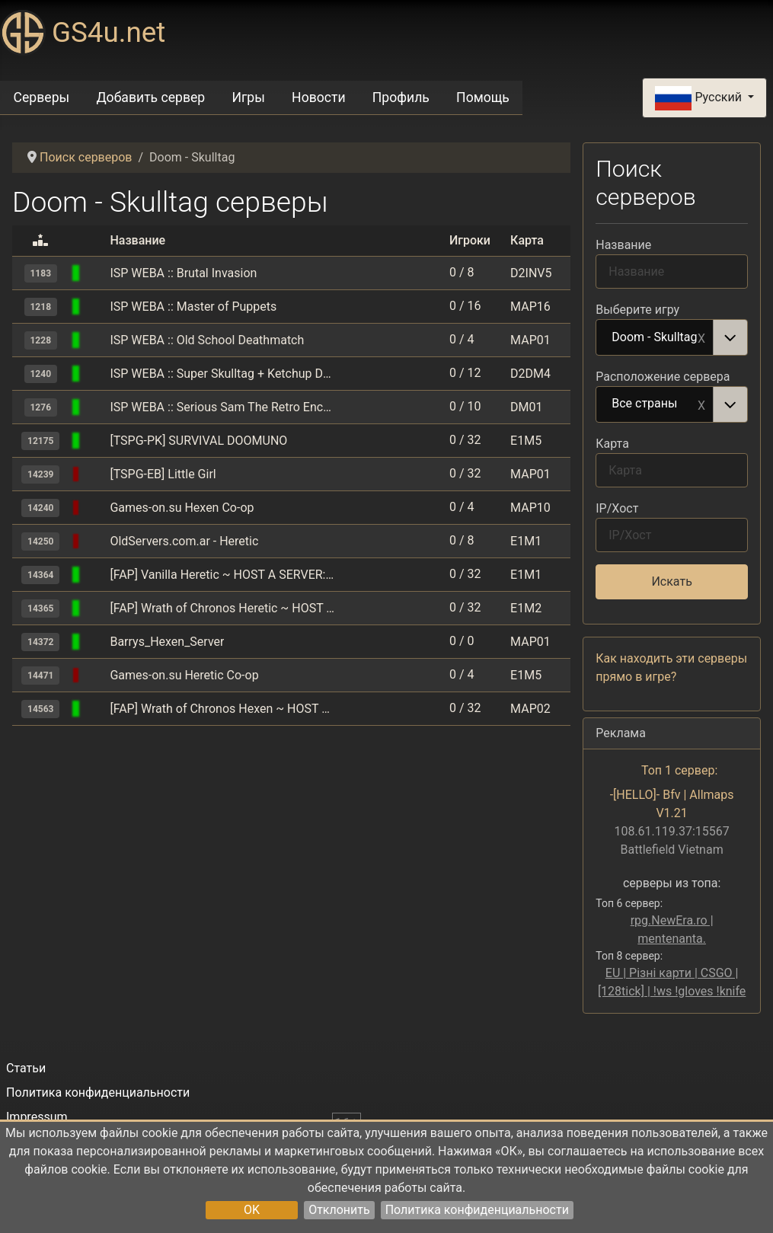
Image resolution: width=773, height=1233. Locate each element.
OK (252, 1210)
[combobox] (672, 337)
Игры (248, 97)
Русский (699, 98)
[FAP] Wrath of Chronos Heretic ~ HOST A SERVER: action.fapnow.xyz (222, 608)
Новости (319, 97)
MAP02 (530, 708)
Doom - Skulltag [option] (655, 338)
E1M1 (525, 541)
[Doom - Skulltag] (96, 273)
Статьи (26, 1068)
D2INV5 (530, 273)
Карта (612, 443)
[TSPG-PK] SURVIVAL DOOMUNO (198, 440)
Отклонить (339, 1210)
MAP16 (530, 306)
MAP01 (530, 340)
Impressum (37, 1117)
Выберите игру (637, 309)
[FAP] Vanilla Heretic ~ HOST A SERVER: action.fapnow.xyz (222, 574)
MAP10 (530, 507)
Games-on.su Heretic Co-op (184, 675)
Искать (671, 581)
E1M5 (525, 440)
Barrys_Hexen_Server (167, 641)
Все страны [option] (655, 404)
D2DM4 (530, 373)
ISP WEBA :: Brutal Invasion (183, 273)
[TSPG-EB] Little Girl (163, 474)
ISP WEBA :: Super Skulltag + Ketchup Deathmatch (222, 373)
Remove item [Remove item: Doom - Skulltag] (701, 337)
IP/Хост (617, 508)
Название (623, 245)
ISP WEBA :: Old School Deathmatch (207, 340)
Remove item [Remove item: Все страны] (701, 404)
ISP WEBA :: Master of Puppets (193, 306)
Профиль (401, 97)
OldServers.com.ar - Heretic (184, 541)
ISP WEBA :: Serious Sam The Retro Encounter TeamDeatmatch (222, 407)
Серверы (42, 97)
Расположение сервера (663, 376)
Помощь (482, 97)
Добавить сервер (150, 97)
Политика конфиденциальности (477, 1210)
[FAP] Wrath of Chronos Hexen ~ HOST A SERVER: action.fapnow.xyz (222, 708)
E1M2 (525, 608)
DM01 (526, 407)
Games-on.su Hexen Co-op (182, 507)
